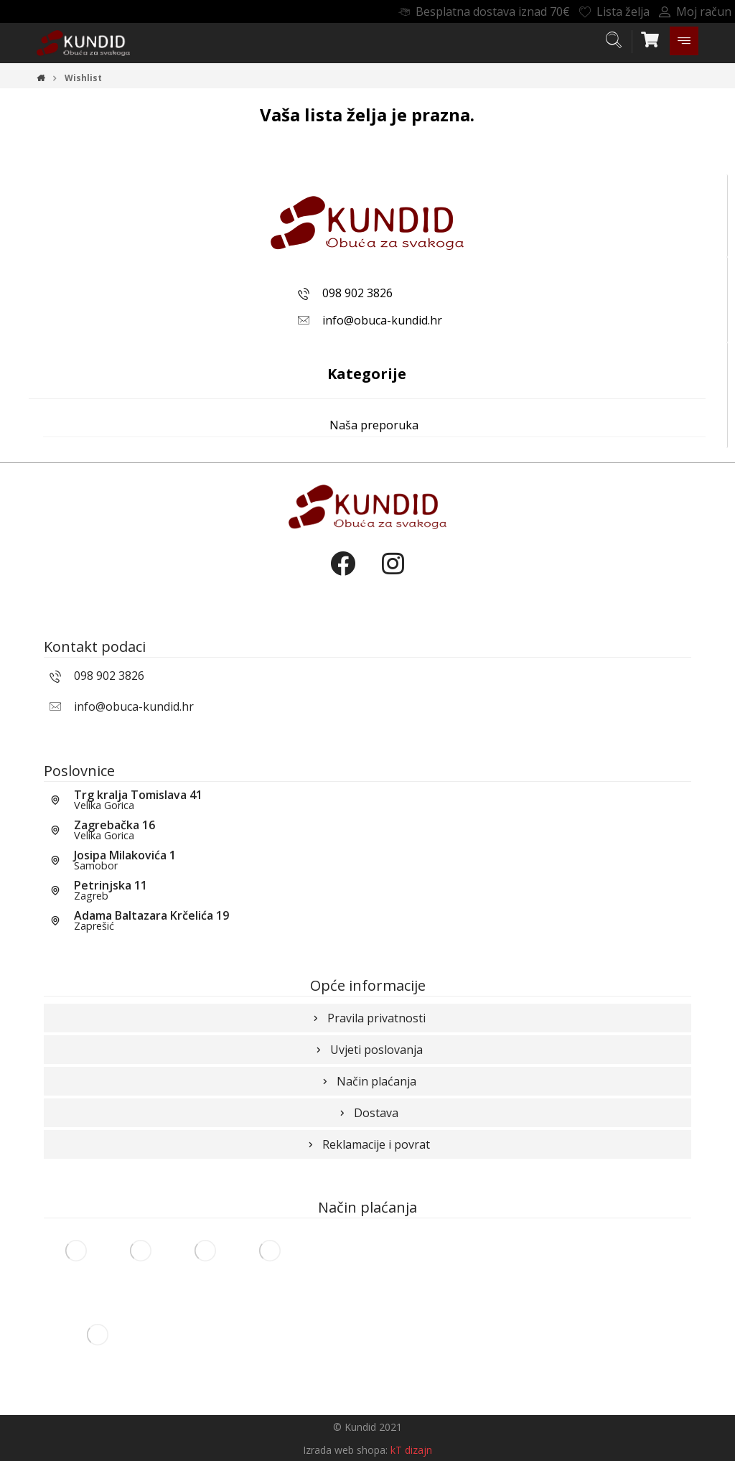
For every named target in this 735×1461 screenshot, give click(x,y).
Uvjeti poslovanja (368, 1050)
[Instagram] (393, 576)
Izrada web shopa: (345, 1450)
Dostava (367, 1113)
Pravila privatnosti (368, 1018)
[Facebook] (342, 576)
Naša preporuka (373, 425)
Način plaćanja (367, 1081)
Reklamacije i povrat (367, 1144)
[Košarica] (650, 38)
